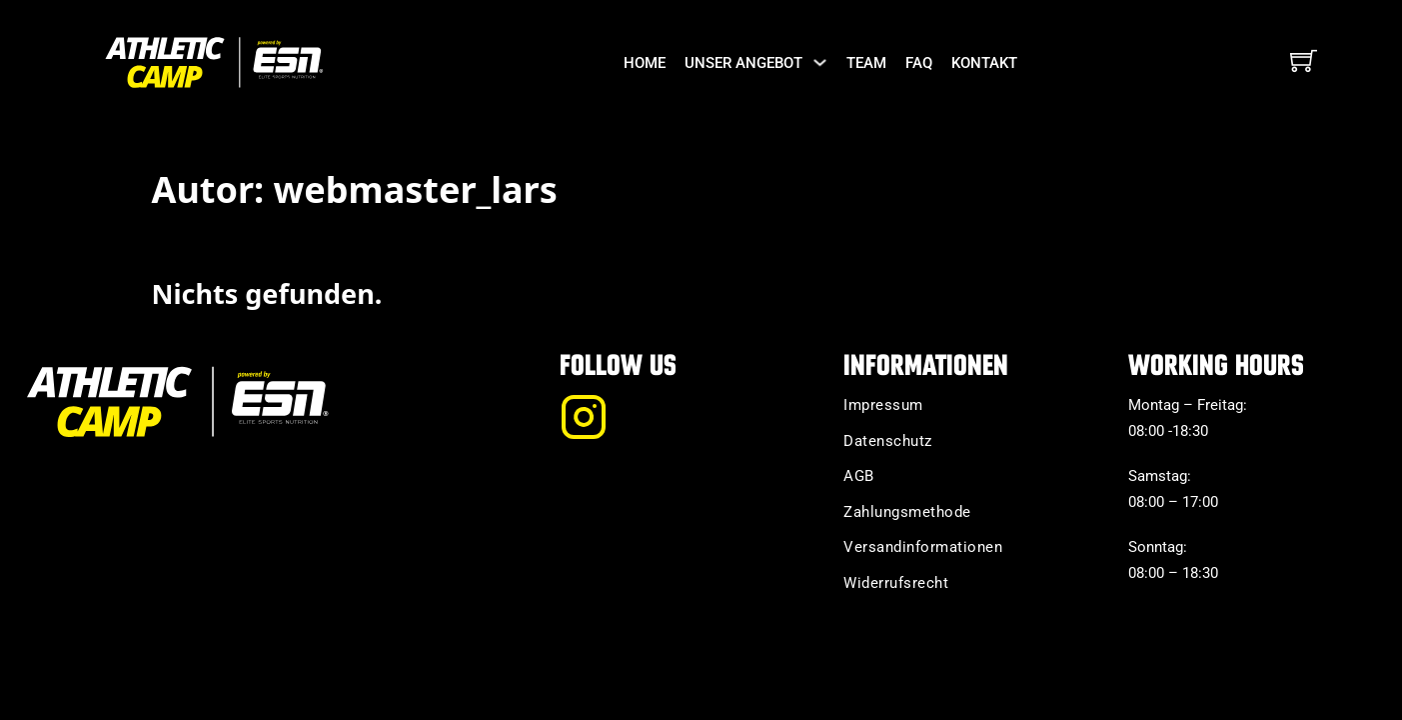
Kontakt (984, 63)
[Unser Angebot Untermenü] (819, 62)
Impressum (883, 405)
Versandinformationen (922, 547)
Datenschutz (887, 441)
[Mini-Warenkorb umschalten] (1303, 60)
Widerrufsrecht (895, 583)
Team (866, 63)
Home (645, 63)
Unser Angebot (743, 63)
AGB (858, 476)
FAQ (918, 63)
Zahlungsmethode (907, 512)
